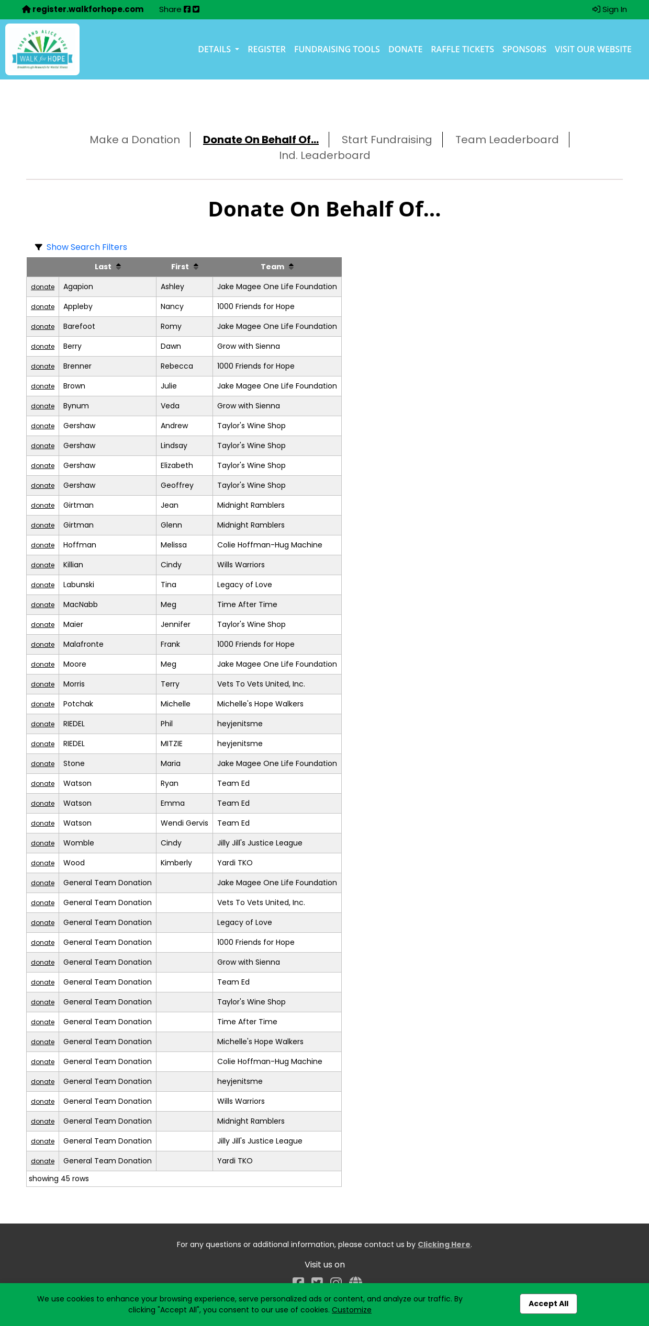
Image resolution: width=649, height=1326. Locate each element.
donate (42, 286)
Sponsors (524, 49)
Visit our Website (593, 49)
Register (267, 49)
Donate (405, 49)
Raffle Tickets (462, 49)
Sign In (609, 9)
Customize (352, 1310)
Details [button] (215, 49)
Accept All (548, 1303)
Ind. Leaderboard (325, 155)
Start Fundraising (387, 139)
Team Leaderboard (507, 139)
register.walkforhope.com (82, 9)
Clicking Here (444, 1244)
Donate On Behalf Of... (261, 139)
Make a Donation (134, 139)
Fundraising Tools (337, 49)
